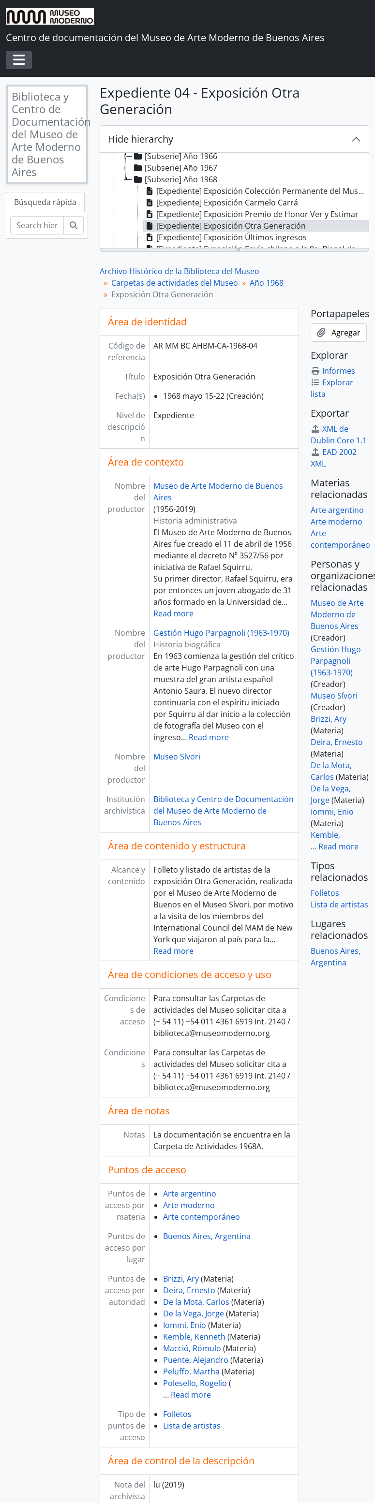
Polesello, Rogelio (195, 1383)
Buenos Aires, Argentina (207, 1236)
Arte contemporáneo (201, 1216)
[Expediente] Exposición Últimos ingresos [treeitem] (225, 237)
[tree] (234, 201)
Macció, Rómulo (192, 1348)
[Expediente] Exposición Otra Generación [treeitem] (225, 226)
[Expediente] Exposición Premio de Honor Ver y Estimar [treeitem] (251, 214)
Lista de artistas (192, 1425)
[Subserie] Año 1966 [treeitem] (174, 156)
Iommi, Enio (184, 1325)
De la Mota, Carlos (196, 1302)
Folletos (177, 1414)
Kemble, (325, 835)
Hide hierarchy (140, 139)
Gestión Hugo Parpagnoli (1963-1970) (221, 632)
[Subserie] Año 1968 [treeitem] (174, 179)
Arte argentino (189, 1193)
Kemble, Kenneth (194, 1336)
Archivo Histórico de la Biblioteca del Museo (179, 271)
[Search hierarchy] (37, 225)
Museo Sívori (176, 756)
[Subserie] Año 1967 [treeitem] (174, 168)
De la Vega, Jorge (193, 1313)
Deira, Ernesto (189, 1290)
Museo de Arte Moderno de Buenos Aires (337, 614)
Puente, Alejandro (195, 1360)
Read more (173, 613)
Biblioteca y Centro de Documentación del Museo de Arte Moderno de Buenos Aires (223, 811)
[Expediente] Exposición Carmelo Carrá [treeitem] (221, 202)
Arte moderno (189, 1205)
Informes (333, 370)
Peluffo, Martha (191, 1371)
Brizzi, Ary (181, 1278)
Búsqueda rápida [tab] (45, 202)
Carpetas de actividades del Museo (174, 282)
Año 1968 (267, 282)
